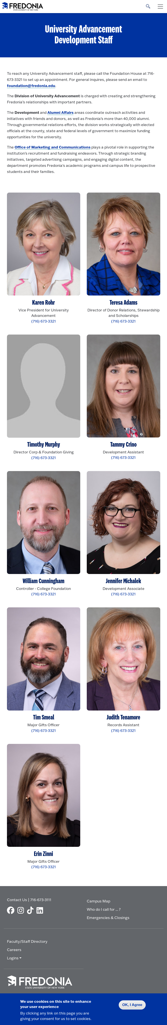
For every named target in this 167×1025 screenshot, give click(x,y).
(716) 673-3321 (43, 321)
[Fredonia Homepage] (22, 5)
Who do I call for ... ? (104, 909)
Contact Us (17, 899)
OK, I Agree (132, 1005)
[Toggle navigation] (160, 6)
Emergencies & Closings (108, 917)
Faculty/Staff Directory (27, 941)
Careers (14, 949)
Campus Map (98, 901)
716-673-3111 (40, 899)
